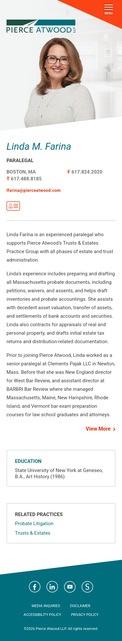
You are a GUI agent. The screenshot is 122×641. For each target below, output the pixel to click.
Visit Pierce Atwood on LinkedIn (52, 587)
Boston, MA (21, 172)
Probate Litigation (34, 524)
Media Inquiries (46, 606)
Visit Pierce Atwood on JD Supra (87, 587)
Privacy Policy (84, 615)
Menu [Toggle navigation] (108, 10)
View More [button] (98, 429)
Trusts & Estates (32, 533)
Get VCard (13, 206)
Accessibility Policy (42, 615)
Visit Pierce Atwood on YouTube (70, 587)
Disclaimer (80, 606)
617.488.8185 (26, 179)
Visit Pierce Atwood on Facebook (35, 587)
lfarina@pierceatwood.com (34, 190)
